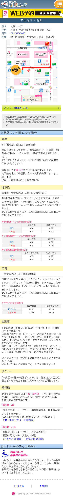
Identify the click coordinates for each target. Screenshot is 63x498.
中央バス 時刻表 (12, 438)
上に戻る (17, 486)
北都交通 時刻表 (34, 438)
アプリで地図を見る (16, 108)
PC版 (42, 486)
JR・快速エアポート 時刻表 (18, 420)
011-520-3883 (18, 33)
